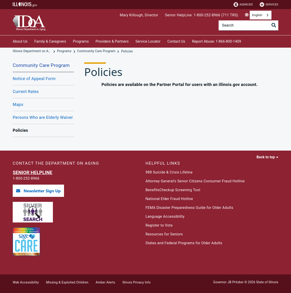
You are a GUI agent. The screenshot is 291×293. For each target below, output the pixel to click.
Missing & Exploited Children (67, 282)
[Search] (248, 25)
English (257, 15)
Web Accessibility (26, 282)
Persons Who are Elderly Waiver (43, 117)
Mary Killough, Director (139, 15)
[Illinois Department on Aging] (32, 51)
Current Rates (26, 91)
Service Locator (148, 41)
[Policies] (127, 51)
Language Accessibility (165, 216)
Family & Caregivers (50, 41)
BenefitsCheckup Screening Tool (173, 190)
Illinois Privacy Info (136, 282)
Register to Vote (159, 225)
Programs (81, 41)
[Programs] (64, 51)
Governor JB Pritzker (228, 282)
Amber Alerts (105, 282)
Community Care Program (41, 65)
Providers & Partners (112, 41)
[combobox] (260, 15)
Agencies (243, 4)
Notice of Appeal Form (34, 78)
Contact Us (176, 41)
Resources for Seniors (164, 234)
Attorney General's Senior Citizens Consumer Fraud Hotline (195, 181)
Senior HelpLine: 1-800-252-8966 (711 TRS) (201, 15)
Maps (18, 104)
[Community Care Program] (96, 51)
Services (269, 4)
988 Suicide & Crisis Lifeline (169, 172)
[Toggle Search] (273, 26)
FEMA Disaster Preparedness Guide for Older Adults (189, 207)
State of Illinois (267, 282)
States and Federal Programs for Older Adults (184, 243)
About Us (20, 41)
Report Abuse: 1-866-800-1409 (216, 41)
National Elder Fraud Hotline (169, 199)
